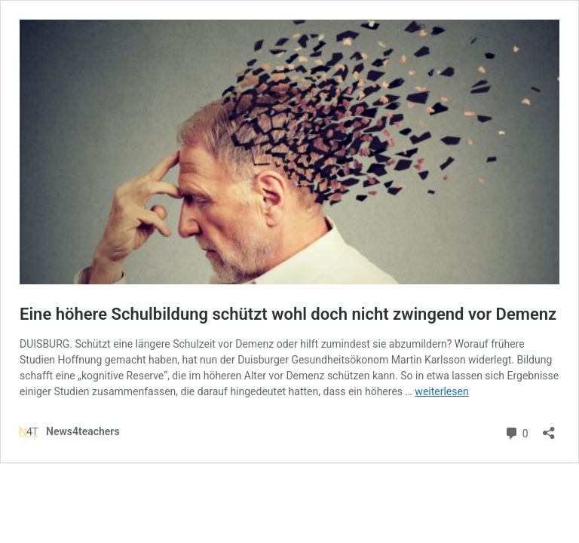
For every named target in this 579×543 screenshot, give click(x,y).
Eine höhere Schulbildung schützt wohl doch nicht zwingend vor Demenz (288, 314)
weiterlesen (441, 391)
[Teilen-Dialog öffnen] (548, 428)
